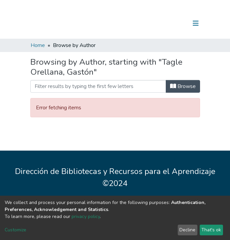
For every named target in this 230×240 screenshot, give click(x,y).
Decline (187, 230)
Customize (15, 230)
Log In (174, 23)
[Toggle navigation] (195, 23)
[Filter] (98, 86)
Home (38, 45)
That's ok (211, 230)
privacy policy (86, 216)
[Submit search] (161, 23)
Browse (183, 86)
